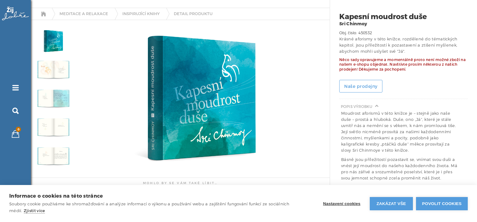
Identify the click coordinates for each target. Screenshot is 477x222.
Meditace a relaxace (83, 13)
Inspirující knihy (141, 13)
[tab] (52, 41)
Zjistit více (34, 210)
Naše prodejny (360, 86)
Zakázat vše (391, 203)
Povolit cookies (442, 203)
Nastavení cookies (342, 203)
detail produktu (193, 13)
